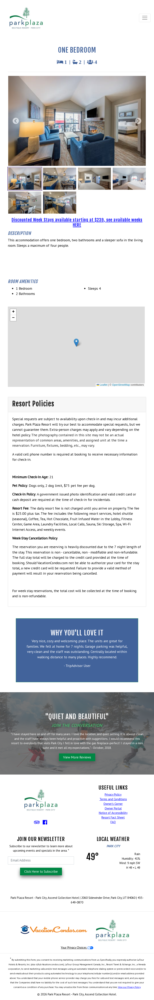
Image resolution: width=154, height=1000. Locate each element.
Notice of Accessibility (113, 813)
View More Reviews (77, 757)
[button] (76, 342)
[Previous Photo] (16, 121)
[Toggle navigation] (145, 18)
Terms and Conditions (113, 799)
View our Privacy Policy (129, 987)
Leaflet (102, 384)
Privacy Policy (113, 794)
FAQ (113, 822)
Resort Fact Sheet (113, 817)
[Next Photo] (137, 121)
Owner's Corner (113, 804)
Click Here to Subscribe (41, 871)
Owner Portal (113, 808)
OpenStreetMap (121, 384)
